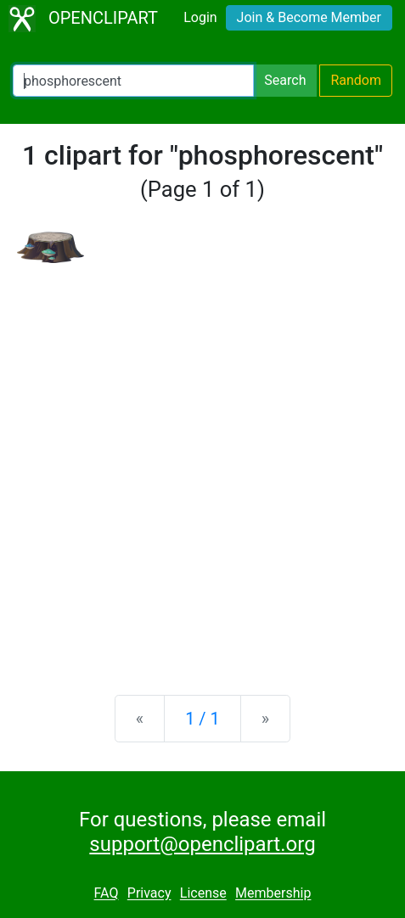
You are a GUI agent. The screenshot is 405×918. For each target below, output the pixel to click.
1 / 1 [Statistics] (202, 718)
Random (355, 80)
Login (200, 17)
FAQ (106, 894)
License (203, 894)
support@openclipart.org (202, 844)
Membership (273, 894)
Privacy (149, 894)
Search (285, 80)
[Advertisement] (202, 465)
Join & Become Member (309, 17)
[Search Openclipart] (133, 80)
